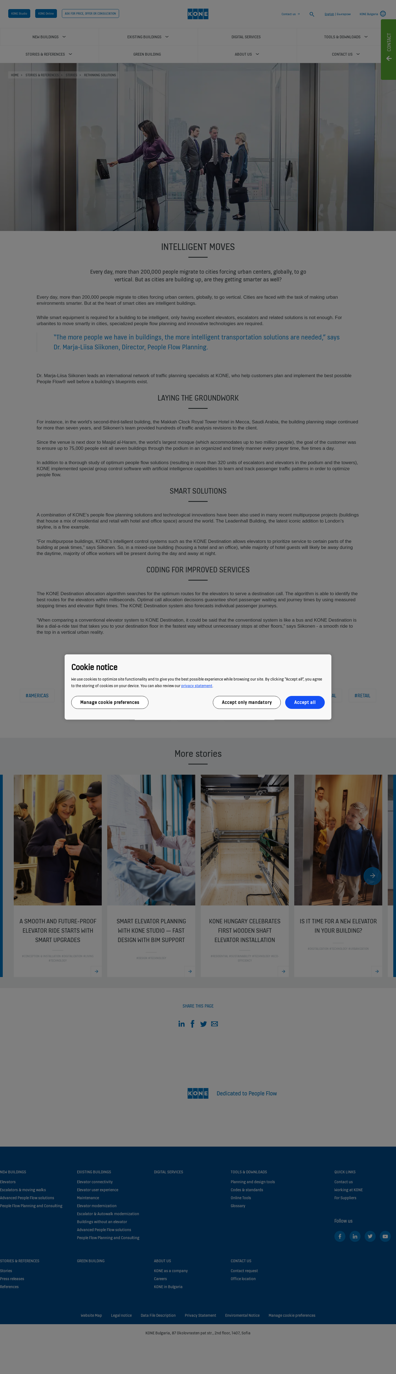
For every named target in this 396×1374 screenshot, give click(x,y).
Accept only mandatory (247, 702)
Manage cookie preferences (109, 702)
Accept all (305, 702)
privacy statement (196, 685)
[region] (198, 687)
